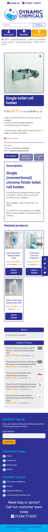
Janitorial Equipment (18, 39)
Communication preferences (19, 495)
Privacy (10, 486)
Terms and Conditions (16, 482)
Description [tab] (11, 156)
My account (12, 465)
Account (9, 33)
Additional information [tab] (26, 157)
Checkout (39, 33)
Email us (13, 3)
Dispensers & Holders (23, 42)
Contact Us (11, 460)
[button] (40, 56)
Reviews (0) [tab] (39, 157)
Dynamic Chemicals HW (19, 151)
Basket (24, 33)
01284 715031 (31, 3)
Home (6, 39)
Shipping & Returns (14, 491)
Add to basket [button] (14, 271)
